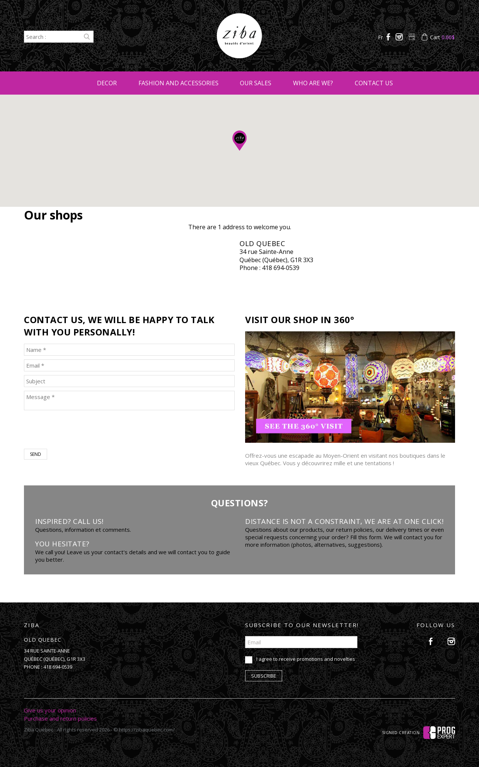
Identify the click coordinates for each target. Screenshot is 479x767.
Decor (107, 83)
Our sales (255, 83)
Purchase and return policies (60, 718)
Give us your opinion (50, 710)
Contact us (374, 83)
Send (35, 454)
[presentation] (81, 430)
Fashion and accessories (178, 83)
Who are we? (313, 83)
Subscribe (263, 675)
